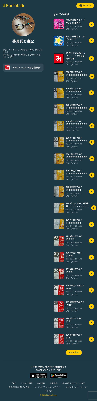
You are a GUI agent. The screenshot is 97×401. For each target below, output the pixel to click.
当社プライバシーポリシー (77, 387)
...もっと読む (8, 57)
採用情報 (53, 383)
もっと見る (74, 352)
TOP (14, 383)
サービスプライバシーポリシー (47, 387)
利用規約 (48, 391)
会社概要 (41, 383)
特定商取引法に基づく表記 (73, 383)
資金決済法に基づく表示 (19, 387)
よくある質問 (26, 383)
